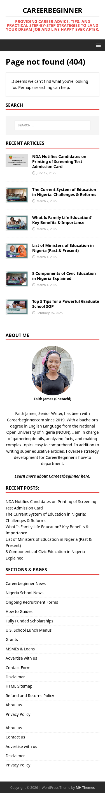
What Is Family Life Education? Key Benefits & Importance (62, 220)
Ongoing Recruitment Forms (32, 602)
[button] (97, 45)
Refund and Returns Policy (30, 695)
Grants (12, 639)
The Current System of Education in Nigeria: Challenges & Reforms (64, 192)
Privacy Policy (18, 714)
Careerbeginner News (26, 583)
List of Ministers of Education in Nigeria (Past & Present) (63, 248)
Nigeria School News (24, 592)
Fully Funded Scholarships (29, 621)
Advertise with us (21, 658)
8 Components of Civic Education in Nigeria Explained (64, 276)
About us (14, 704)
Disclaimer (15, 676)
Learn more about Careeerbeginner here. (52, 476)
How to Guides (19, 611)
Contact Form (18, 667)
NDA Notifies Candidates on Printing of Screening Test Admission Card (59, 161)
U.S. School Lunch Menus (29, 630)
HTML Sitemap (19, 686)
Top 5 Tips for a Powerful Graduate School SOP (65, 304)
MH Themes (85, 787)
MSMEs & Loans (20, 649)
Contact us (15, 737)
